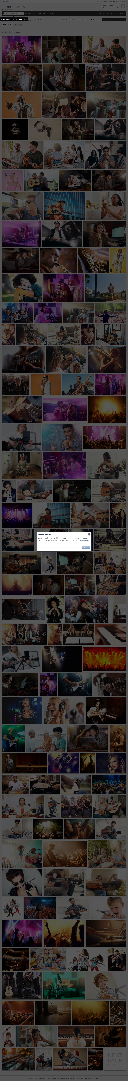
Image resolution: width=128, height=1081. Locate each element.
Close (86, 548)
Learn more (84, 540)
